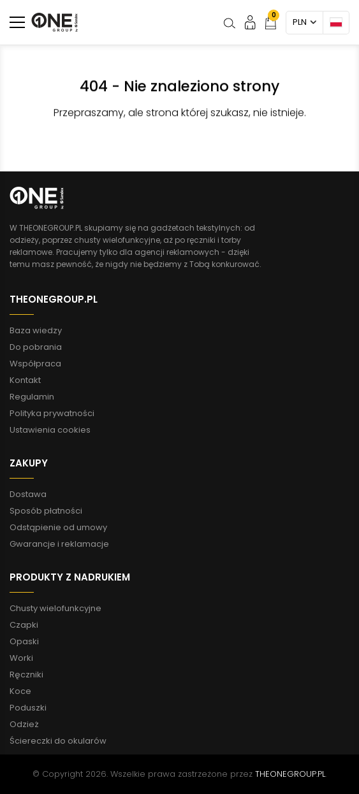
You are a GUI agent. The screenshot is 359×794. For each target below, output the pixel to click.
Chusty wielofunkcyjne (55, 608)
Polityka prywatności (52, 413)
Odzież (24, 724)
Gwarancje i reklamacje (59, 544)
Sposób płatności (46, 511)
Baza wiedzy (36, 330)
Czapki (24, 625)
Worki (21, 658)
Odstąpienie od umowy (58, 527)
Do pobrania (36, 347)
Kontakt (25, 380)
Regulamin (32, 397)
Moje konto (250, 22)
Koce (20, 691)
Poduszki (28, 708)
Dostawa (28, 494)
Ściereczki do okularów (58, 741)
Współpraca (35, 363)
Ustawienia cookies (50, 430)
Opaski (24, 641)
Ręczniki (26, 674)
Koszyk (270, 19)
